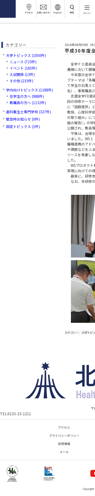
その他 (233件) (21, 80)
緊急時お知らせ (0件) (23, 119)
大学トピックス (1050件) (26, 55)
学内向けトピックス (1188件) (29, 89)
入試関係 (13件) (22, 74)
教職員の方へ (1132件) (28, 102)
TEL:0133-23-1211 (15, 413)
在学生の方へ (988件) (27, 96)
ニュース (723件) (23, 61)
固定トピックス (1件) (23, 126)
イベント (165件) (23, 68)
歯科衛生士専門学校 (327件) (28, 111)
